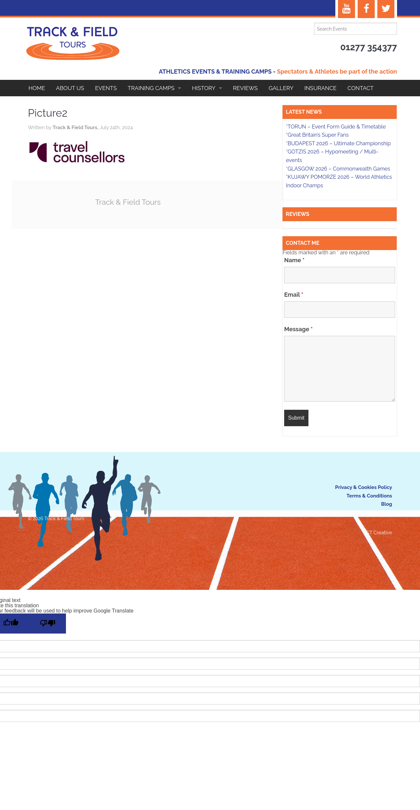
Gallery (281, 88)
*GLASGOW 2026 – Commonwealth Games (338, 169)
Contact (360, 88)
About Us (70, 88)
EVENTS (106, 88)
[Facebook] (366, 9)
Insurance (320, 88)
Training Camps (151, 88)
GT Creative (379, 533)
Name (294, 260)
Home (37, 88)
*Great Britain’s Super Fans (317, 135)
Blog (386, 504)
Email (293, 294)
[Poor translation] (47, 623)
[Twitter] (385, 9)
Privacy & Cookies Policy (363, 487)
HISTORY (203, 88)
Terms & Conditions (369, 496)
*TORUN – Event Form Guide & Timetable (336, 127)
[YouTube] (346, 9)
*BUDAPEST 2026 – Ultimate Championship (338, 143)
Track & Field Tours (128, 201)
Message (298, 329)
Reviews (245, 88)
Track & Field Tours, (75, 127)
